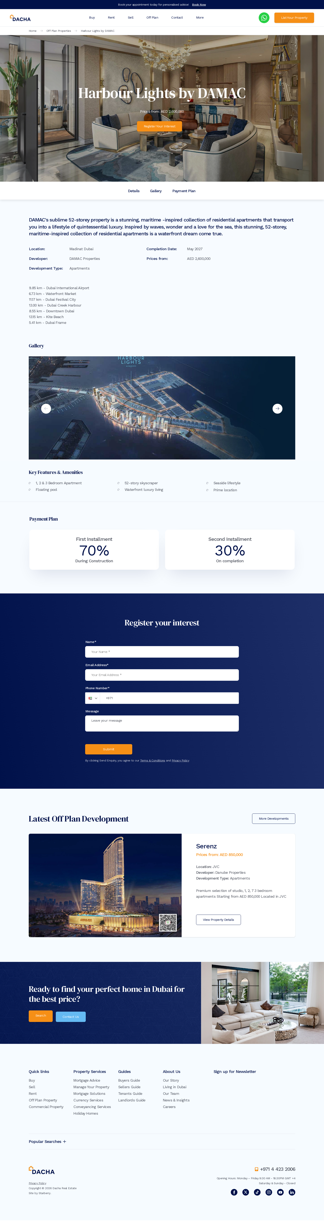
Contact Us (72, 1019)
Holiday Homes (85, 1116)
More (200, 17)
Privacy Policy (180, 763)
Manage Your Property (91, 1089)
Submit (108, 751)
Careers (169, 1109)
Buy (92, 17)
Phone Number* (97, 688)
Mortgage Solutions (89, 1096)
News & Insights (176, 1103)
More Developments (273, 821)
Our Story (171, 1083)
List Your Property (294, 18)
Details (133, 191)
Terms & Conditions (152, 763)
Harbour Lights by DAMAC (97, 30)
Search (41, 1019)
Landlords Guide (131, 1103)
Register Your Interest (159, 126)
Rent (111, 17)
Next (277, 409)
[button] (92, 698)
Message (92, 711)
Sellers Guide (129, 1089)
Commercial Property (46, 1109)
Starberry (44, 1195)
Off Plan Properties (58, 30)
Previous (46, 409)
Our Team (171, 1096)
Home (33, 30)
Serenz (206, 849)
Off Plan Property (43, 1103)
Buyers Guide (129, 1083)
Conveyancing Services (92, 1109)
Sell (130, 17)
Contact (177, 17)
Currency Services (88, 1103)
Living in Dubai (174, 1089)
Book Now (199, 4)
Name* (90, 642)
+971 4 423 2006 (277, 1172)
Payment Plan (183, 191)
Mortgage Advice (86, 1083)
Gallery (156, 191)
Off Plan (152, 17)
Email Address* (97, 665)
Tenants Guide (130, 1096)
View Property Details (218, 922)
